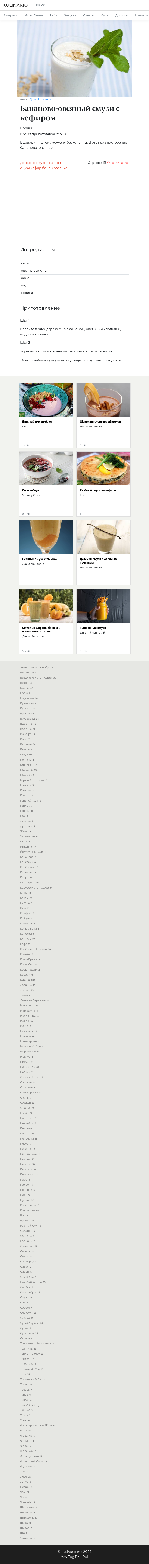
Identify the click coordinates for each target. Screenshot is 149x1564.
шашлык (28, 1512)
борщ (25, 693)
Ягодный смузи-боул (37, 421)
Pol (85, 1557)
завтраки (10, 15)
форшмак (28, 1451)
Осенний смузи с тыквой (40, 559)
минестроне (30, 1041)
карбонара (29, 867)
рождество (30, 1210)
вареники (29, 724)
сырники (28, 1338)
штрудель (29, 1517)
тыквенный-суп (33, 1405)
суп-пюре (29, 1333)
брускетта (29, 698)
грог (25, 816)
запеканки (30, 836)
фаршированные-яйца (38, 1425)
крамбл (27, 954)
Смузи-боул (30, 490)
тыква (26, 1400)
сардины (28, 1241)
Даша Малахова (41, 99)
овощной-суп (32, 1077)
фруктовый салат (34, 1461)
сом (24, 1302)
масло (27, 1021)
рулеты (27, 1220)
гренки (27, 795)
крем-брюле (30, 959)
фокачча (28, 1435)
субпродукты (32, 1323)
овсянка (61, 168)
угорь (25, 1415)
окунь (26, 1097)
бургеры (28, 713)
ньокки (27, 1072)
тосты (26, 1384)
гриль (26, 806)
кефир (36, 168)
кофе (25, 944)
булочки (28, 708)
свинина (29, 1246)
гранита (27, 785)
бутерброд (30, 718)
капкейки (28, 862)
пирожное (29, 1174)
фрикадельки (31, 1456)
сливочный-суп (33, 1282)
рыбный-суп (31, 1225)
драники (28, 826)
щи (24, 1533)
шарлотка (29, 1507)
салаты (88, 15)
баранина (29, 672)
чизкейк (28, 1502)
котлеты (28, 939)
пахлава (28, 1128)
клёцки (27, 918)
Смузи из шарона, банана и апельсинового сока (41, 629)
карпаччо (28, 872)
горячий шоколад (34, 780)
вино (25, 739)
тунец (26, 1394)
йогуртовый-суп (33, 852)
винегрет (28, 734)
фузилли (28, 1466)
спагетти (28, 1313)
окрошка (28, 1087)
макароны (29, 1005)
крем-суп (29, 964)
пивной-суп (30, 1154)
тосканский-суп (33, 1379)
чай (25, 1492)
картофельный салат (36, 887)
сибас (26, 1266)
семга (26, 1256)
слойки (27, 1287)
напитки (56, 163)
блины (27, 688)
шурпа (26, 1528)
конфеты (27, 934)
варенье (28, 729)
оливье (27, 1108)
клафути (27, 913)
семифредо (29, 1261)
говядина (29, 770)
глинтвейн (29, 765)
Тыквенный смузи (93, 628)
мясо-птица (33, 15)
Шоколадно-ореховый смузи (100, 421)
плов (25, 1179)
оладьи (27, 1103)
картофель (30, 882)
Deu (78, 1557)
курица (28, 980)
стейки (27, 1318)
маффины (29, 1031)
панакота (28, 1118)
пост (25, 1195)
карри (26, 877)
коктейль (29, 923)
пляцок (27, 1185)
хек (24, 1471)
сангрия (27, 1236)
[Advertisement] (74, 210)
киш (25, 908)
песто (26, 1144)
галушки (27, 754)
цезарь (27, 1487)
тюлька (27, 1410)
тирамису (28, 1364)
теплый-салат (32, 1354)
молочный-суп (32, 1046)
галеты (26, 749)
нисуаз (27, 1062)
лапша (27, 990)
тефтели (27, 1359)
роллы (27, 1215)
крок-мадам (30, 969)
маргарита (29, 1010)
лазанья (28, 985)
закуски (70, 15)
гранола (27, 790)
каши (26, 893)
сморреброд (30, 1292)
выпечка (28, 744)
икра (26, 841)
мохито (27, 1056)
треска (26, 1389)
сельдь (27, 1251)
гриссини (28, 811)
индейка (28, 846)
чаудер (27, 1497)
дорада (27, 821)
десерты (121, 15)
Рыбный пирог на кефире (98, 490)
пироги (28, 1164)
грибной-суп (31, 800)
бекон (26, 683)
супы (105, 15)
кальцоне (28, 857)
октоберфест (31, 1092)
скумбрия (28, 1277)
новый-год (30, 1067)
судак (26, 1328)
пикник (27, 1159)
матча (26, 1026)
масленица (30, 1015)
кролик (27, 975)
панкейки (28, 1123)
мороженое (30, 1051)
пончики (28, 1190)
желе (26, 831)
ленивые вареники (35, 1000)
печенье (28, 1149)
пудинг (27, 1200)
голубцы (27, 775)
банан (47, 168)
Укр (64, 1557)
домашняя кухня (34, 163)
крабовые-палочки (36, 949)
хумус (26, 1482)
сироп (26, 1272)
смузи (25, 168)
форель (27, 1446)
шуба (26, 1523)
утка (25, 1420)
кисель (26, 903)
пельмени (29, 1138)
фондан (27, 1441)
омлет (26, 1113)
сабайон (28, 1231)
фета (26, 1430)
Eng (71, 1557)
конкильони (30, 928)
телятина (28, 1348)
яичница (28, 1538)
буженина (28, 703)
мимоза (27, 1036)
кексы (26, 898)
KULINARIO (15, 5)
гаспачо (27, 759)
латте (25, 995)
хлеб (26, 1476)
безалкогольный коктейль (40, 677)
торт (25, 1374)
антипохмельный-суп (37, 667)
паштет (27, 1133)
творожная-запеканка (37, 1343)
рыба (53, 15)
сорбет (26, 1307)
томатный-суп (32, 1369)
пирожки (28, 1169)
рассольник (30, 1205)
